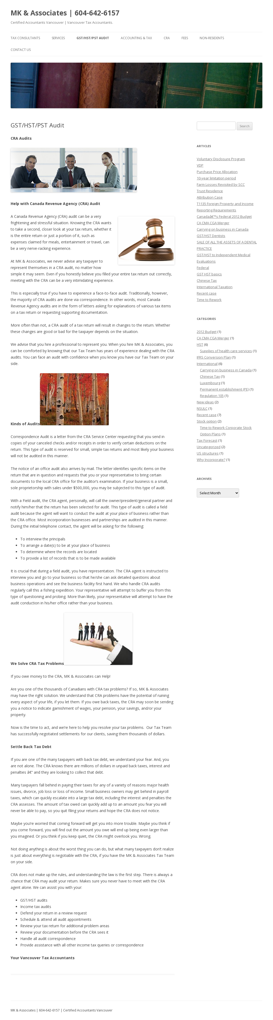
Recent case (206, 293)
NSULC (202, 408)
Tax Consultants (25, 38)
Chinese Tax (207, 280)
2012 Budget (206, 331)
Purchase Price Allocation (217, 171)
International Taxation (214, 286)
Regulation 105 (212, 395)
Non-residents (212, 38)
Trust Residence (210, 190)
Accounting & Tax (136, 38)
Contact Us (21, 49)
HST (200, 344)
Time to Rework (209, 299)
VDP (200, 165)
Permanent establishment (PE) (224, 389)
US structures (208, 453)
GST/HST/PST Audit (93, 38)
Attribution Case (210, 197)
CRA (167, 38)
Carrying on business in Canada (222, 229)
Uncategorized (208, 446)
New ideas (205, 402)
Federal (203, 267)
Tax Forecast (207, 440)
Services (58, 38)
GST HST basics (209, 274)
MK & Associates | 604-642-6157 (65, 13)
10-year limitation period (216, 178)
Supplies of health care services (226, 350)
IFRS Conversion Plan (214, 357)
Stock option (207, 421)
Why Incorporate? (211, 459)
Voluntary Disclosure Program (221, 158)
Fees (185, 38)
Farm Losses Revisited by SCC (221, 184)
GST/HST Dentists (211, 235)
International (207, 363)
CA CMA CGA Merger (213, 222)
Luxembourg (210, 382)
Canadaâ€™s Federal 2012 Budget (224, 216)
